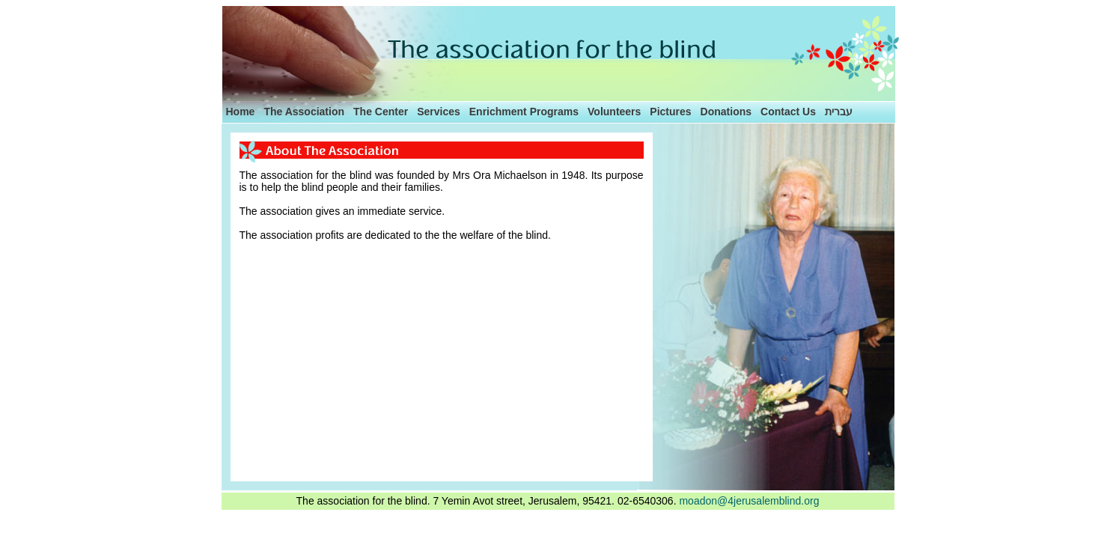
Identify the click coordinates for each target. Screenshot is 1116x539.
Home (240, 112)
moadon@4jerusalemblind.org (749, 501)
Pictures (670, 112)
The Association (303, 112)
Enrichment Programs (524, 112)
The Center (380, 112)
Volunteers (614, 112)
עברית (839, 112)
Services (438, 112)
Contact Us (788, 112)
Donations (726, 112)
